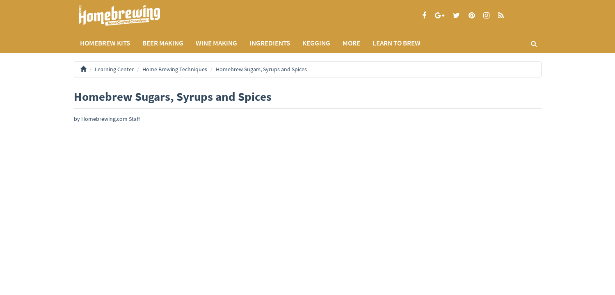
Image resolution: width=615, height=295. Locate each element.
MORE (351, 43)
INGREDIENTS (269, 43)
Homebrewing (131, 15)
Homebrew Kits (105, 43)
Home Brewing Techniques (174, 69)
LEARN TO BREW (397, 43)
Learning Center (114, 69)
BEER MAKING (162, 43)
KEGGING (316, 43)
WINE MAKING (216, 43)
